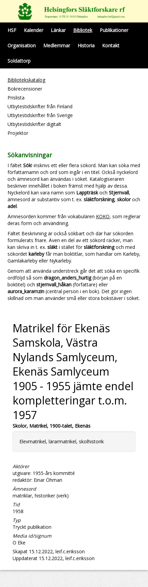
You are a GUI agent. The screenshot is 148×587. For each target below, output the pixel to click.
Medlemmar (56, 45)
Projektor (17, 133)
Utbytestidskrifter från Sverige (40, 115)
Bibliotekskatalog (26, 80)
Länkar (58, 30)
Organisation (21, 45)
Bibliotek (82, 30)
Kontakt (110, 45)
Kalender (33, 30)
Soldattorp (19, 61)
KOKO (103, 216)
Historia (86, 45)
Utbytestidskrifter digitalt (34, 124)
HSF (11, 30)
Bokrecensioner (24, 88)
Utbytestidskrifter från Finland (39, 106)
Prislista (15, 97)
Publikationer (114, 30)
